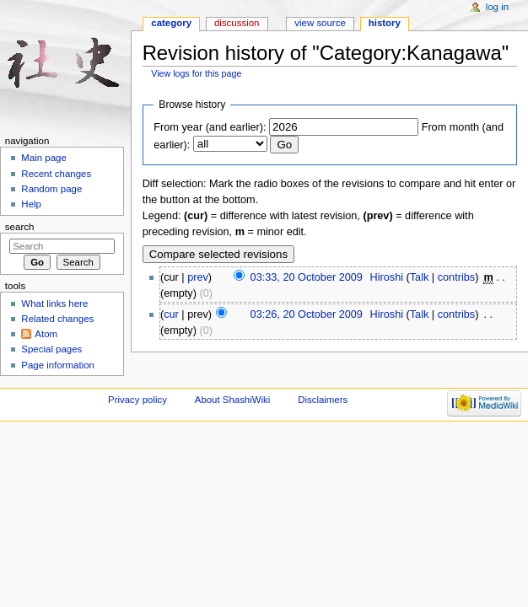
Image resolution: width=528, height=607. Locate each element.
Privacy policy (137, 400)
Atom (46, 334)
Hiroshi (386, 277)
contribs (456, 277)
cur (171, 314)
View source (319, 23)
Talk (419, 277)
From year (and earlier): (210, 127)
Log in (497, 7)
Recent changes (56, 174)
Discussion (236, 23)
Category (171, 23)
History (385, 23)
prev (197, 277)
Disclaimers (323, 400)
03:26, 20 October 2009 (307, 314)
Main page (44, 158)
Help (31, 204)
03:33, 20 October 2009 (307, 277)
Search (20, 227)
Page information (57, 365)
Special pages (51, 349)
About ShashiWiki (233, 400)
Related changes (57, 319)
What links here (54, 303)
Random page (51, 189)
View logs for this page (196, 73)
